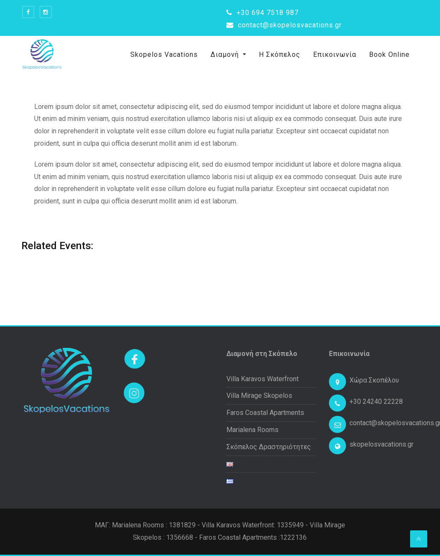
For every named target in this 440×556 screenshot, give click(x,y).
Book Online (389, 54)
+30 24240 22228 (376, 401)
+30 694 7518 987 (262, 13)
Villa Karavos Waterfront (262, 379)
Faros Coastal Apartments (265, 413)
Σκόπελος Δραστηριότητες (268, 447)
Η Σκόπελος (279, 54)
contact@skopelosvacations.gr (284, 25)
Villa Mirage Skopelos (259, 395)
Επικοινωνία (334, 54)
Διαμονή (226, 54)
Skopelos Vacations (164, 54)
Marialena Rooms (252, 430)
